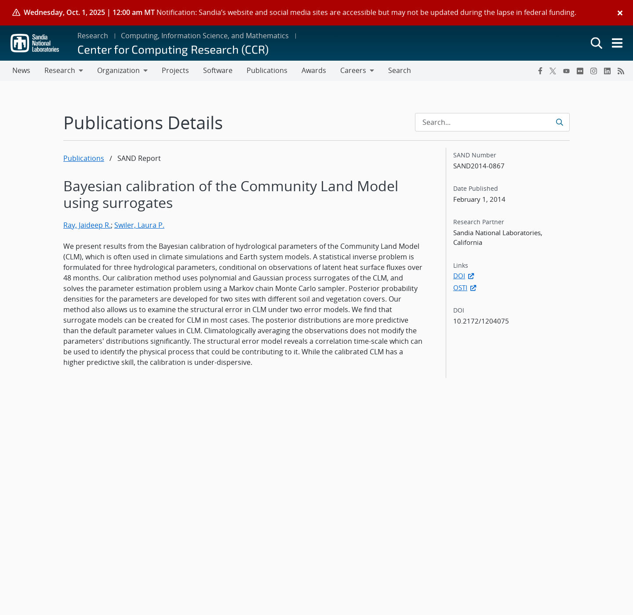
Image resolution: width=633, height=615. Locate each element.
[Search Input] (492, 122)
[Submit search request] (560, 122)
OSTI (465, 287)
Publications (83, 158)
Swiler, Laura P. (139, 225)
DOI (464, 275)
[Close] (620, 12)
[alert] (316, 12)
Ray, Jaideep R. (87, 225)
